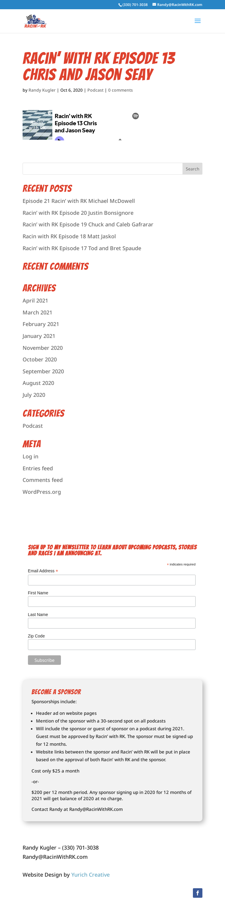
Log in (30, 456)
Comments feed (43, 479)
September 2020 (43, 371)
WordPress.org (42, 491)
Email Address (43, 571)
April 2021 (35, 300)
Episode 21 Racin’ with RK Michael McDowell (79, 200)
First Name (38, 592)
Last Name (38, 614)
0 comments (120, 90)
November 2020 (43, 347)
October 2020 (40, 359)
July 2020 (34, 394)
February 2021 (41, 324)
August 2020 (38, 382)
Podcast (95, 90)
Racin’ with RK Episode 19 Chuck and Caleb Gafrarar (88, 224)
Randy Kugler (42, 90)
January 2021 (39, 335)
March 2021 (37, 312)
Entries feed (38, 468)
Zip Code (36, 636)
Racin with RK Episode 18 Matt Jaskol (69, 236)
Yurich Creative (90, 874)
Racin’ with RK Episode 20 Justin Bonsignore (78, 212)
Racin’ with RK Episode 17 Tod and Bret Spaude (82, 248)
